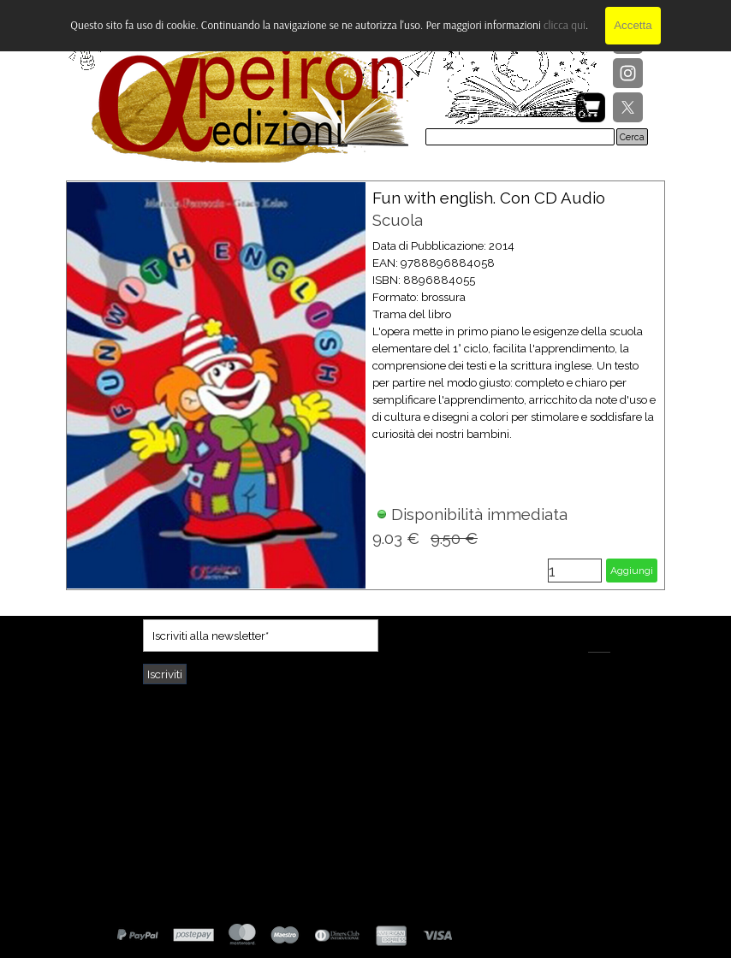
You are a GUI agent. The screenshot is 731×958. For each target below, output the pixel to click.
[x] (628, 107)
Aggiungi (631, 571)
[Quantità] (575, 570)
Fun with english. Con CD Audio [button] (488, 197)
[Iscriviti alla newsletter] (260, 635)
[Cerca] (520, 136)
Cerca (632, 137)
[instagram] (628, 73)
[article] (365, 385)
